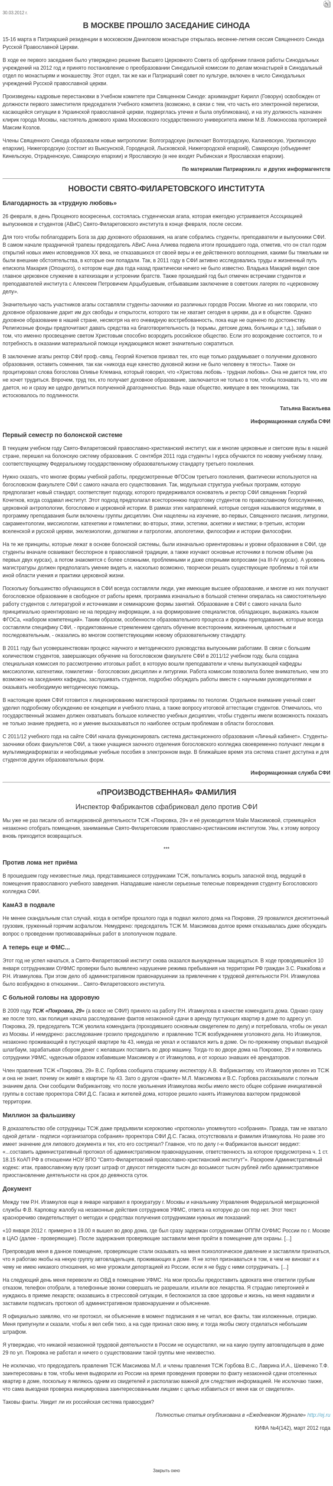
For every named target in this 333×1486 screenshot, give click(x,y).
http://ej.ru (318, 1415)
